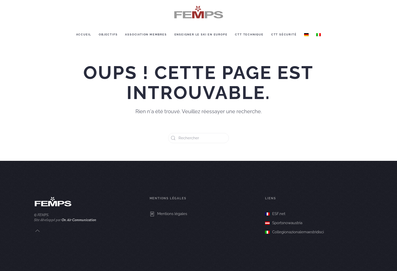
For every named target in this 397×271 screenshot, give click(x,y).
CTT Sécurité (284, 34)
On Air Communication (79, 219)
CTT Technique (249, 34)
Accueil (83, 34)
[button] (37, 230)
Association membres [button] (146, 34)
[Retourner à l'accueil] (198, 12)
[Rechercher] (198, 138)
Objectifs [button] (108, 34)
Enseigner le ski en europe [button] (201, 34)
